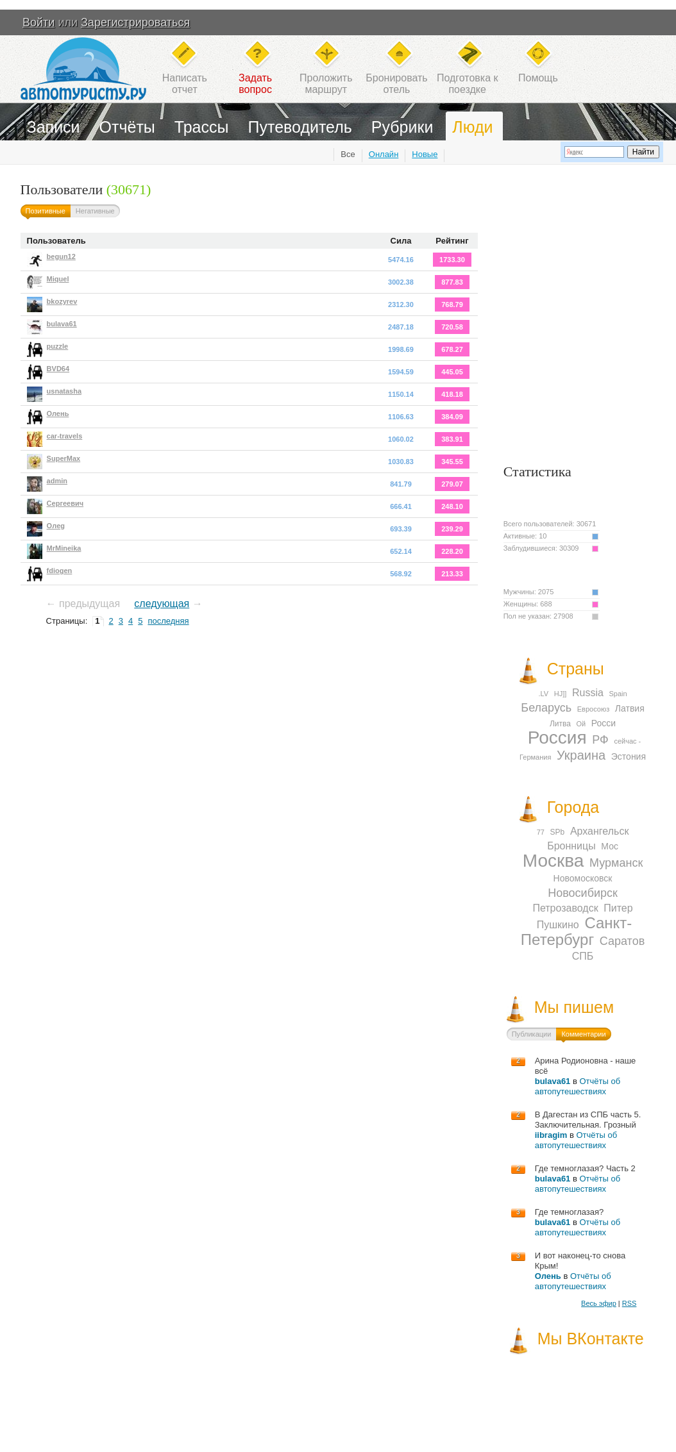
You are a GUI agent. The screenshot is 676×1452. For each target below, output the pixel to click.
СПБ (583, 956)
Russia (588, 692)
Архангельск (599, 831)
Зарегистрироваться (135, 22)
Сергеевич (65, 503)
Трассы (201, 127)
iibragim (551, 1135)
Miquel (58, 279)
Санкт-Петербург (576, 931)
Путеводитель (300, 127)
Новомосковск (583, 878)
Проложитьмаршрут (326, 83)
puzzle (58, 346)
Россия (557, 737)
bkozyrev (62, 301)
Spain (618, 693)
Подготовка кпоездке (467, 83)
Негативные (95, 211)
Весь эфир (598, 1303)
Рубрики (402, 127)
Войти (38, 22)
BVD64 (58, 368)
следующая (161, 603)
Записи (53, 127)
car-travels (65, 436)
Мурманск (616, 862)
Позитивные (45, 211)
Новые (424, 154)
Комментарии (583, 1034)
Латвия (630, 708)
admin (57, 481)
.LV (543, 693)
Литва (560, 723)
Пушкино (558, 924)
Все (348, 154)
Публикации (532, 1034)
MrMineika (64, 548)
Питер (618, 908)
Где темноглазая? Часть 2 (585, 1168)
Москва (553, 861)
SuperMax (64, 458)
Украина (581, 755)
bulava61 (62, 324)
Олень (58, 413)
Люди (472, 127)
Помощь (538, 77)
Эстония (628, 756)
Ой (581, 724)
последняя (168, 621)
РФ (600, 739)
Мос (609, 846)
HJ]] (560, 693)
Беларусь (546, 707)
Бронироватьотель (396, 83)
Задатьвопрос (255, 83)
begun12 (61, 256)
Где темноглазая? (569, 1212)
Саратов (622, 941)
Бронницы (571, 845)
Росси (603, 723)
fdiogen (59, 570)
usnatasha (64, 391)
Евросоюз (593, 709)
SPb (557, 832)
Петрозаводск (565, 908)
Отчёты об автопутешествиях (577, 1086)
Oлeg (56, 526)
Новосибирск (583, 893)
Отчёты (127, 127)
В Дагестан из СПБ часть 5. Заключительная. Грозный (588, 1120)
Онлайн (384, 154)
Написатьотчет (184, 83)
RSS (629, 1303)
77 (541, 832)
